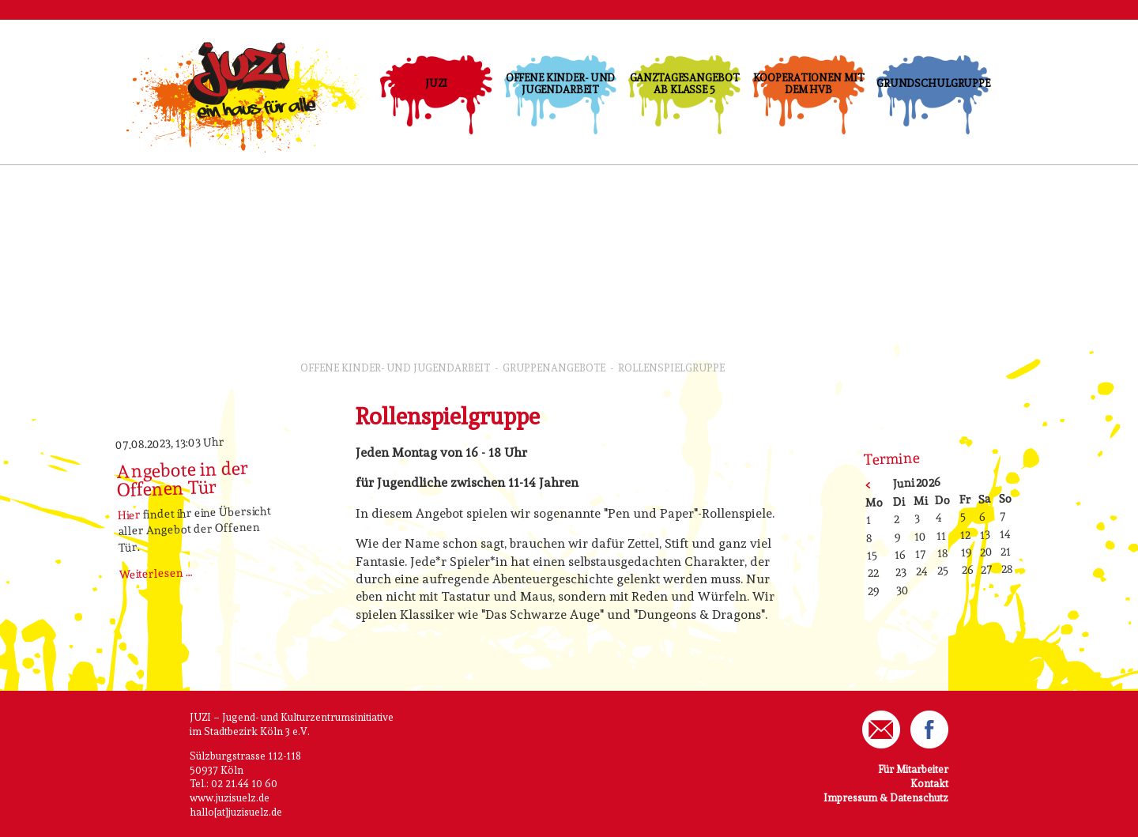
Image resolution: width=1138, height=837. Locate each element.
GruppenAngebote (554, 368)
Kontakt (929, 784)
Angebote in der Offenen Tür (182, 478)
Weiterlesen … (156, 573)
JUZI (436, 83)
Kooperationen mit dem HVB (809, 84)
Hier (129, 514)
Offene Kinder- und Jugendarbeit (561, 84)
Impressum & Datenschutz (885, 798)
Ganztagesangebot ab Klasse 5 (685, 84)
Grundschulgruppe (932, 83)
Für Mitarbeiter (913, 769)
